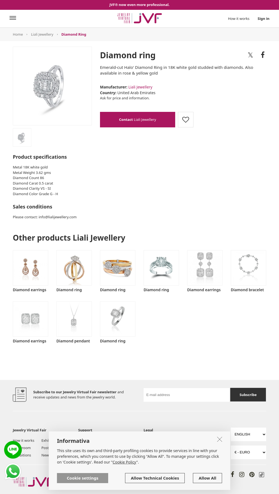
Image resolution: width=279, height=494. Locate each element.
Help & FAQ (116, 447)
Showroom (22, 447)
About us (85, 440)
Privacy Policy (194, 440)
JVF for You (116, 440)
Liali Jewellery (42, 34)
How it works (239, 18)
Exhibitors (49, 440)
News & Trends (53, 455)
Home (18, 34)
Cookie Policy (154, 447)
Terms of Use (154, 440)
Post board (50, 447)
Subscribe (248, 394)
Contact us (116, 455)
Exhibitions (22, 455)
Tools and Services (86, 450)
